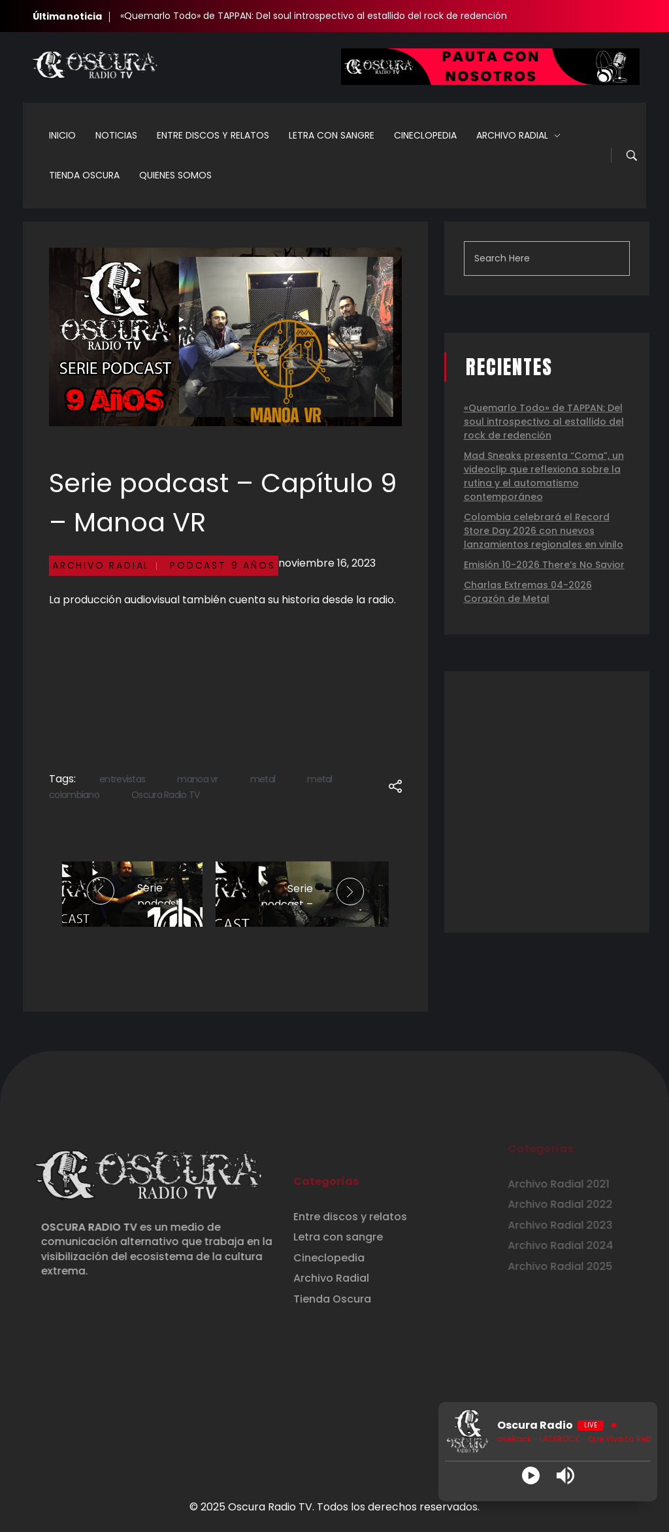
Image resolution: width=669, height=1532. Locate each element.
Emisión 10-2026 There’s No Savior (544, 564)
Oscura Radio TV (165, 794)
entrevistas (122, 779)
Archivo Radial (101, 565)
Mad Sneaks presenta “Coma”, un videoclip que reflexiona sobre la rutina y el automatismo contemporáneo (544, 476)
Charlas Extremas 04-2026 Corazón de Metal (528, 591)
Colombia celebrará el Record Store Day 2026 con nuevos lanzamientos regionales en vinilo (543, 530)
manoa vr (197, 779)
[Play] (531, 1475)
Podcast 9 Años (222, 565)
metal (263, 779)
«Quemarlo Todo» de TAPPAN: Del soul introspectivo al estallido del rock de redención (313, 15)
